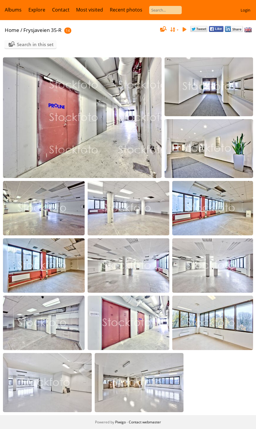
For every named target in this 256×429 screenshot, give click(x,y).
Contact (61, 10)
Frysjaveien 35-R (42, 30)
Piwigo (120, 422)
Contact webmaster (145, 422)
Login (245, 10)
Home (12, 30)
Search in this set (35, 44)
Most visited (89, 10)
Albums (13, 10)
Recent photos (126, 10)
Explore (36, 10)
